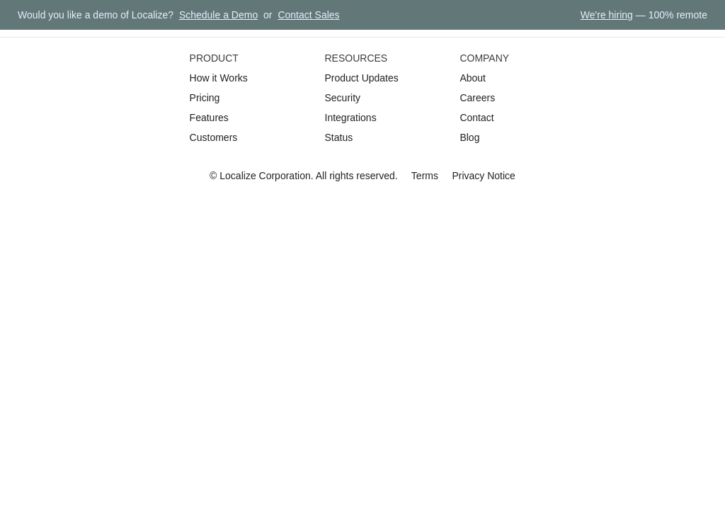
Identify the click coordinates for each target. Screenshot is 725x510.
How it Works (219, 78)
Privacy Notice (483, 175)
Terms (424, 175)
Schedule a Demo (218, 15)
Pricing (205, 97)
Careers (477, 97)
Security (343, 97)
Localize (237, 175)
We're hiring (607, 15)
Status (339, 137)
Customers (214, 137)
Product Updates (362, 78)
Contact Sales (308, 15)
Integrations (351, 117)
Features (209, 117)
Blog (469, 137)
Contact (476, 117)
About (472, 78)
